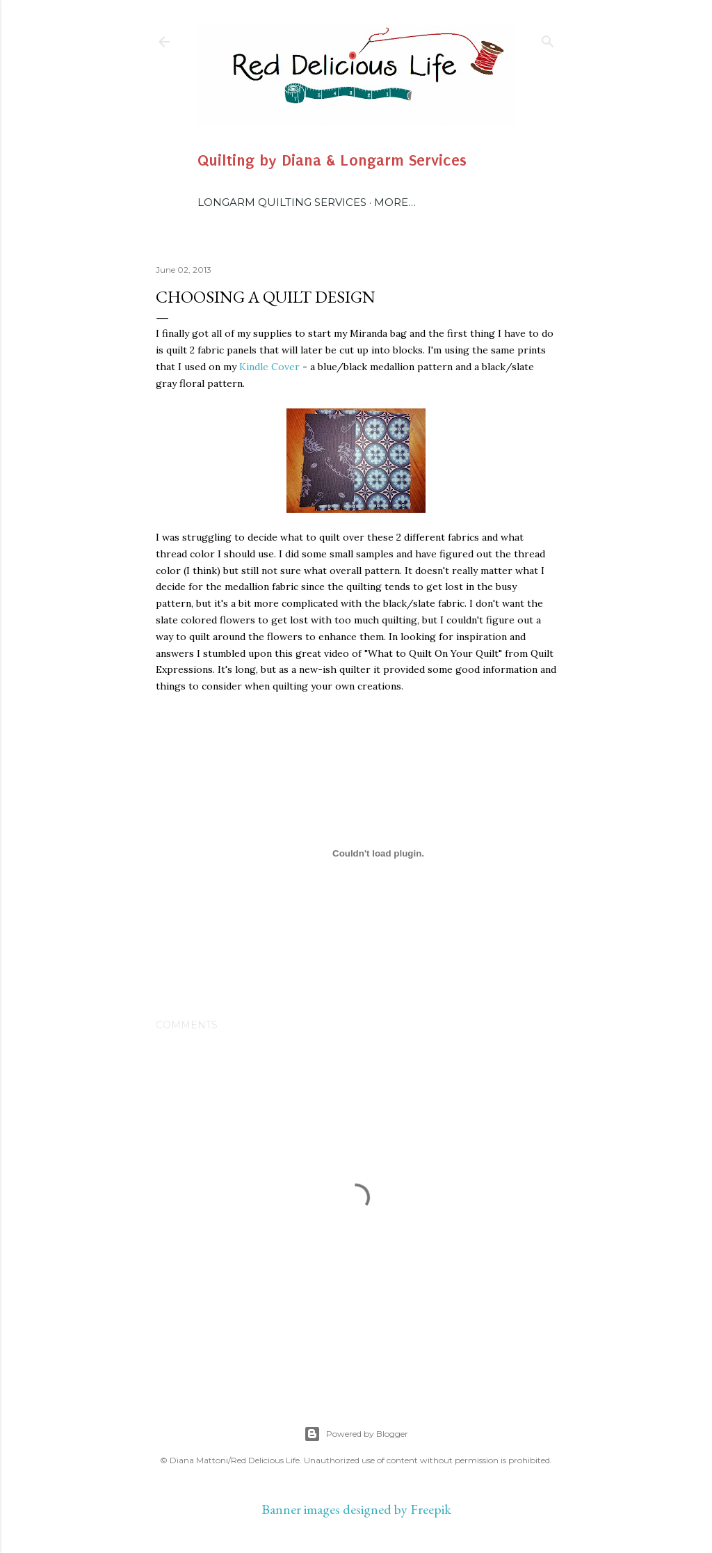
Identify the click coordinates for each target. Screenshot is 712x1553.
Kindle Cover (269, 366)
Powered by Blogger (356, 1434)
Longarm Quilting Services (281, 202)
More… (395, 202)
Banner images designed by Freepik (356, 1509)
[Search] (548, 38)
